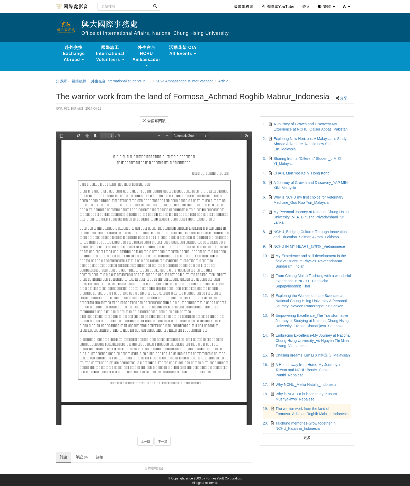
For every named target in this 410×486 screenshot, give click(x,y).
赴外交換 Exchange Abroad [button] (74, 53)
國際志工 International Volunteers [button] (110, 53)
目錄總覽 (79, 81)
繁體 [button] (326, 6)
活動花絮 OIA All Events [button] (182, 50)
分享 (343, 98)
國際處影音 (72, 7)
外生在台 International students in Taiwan (124, 81)
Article (223, 81)
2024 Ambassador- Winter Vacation (185, 81)
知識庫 (61, 81)
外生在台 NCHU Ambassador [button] (147, 55)
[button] (346, 6)
